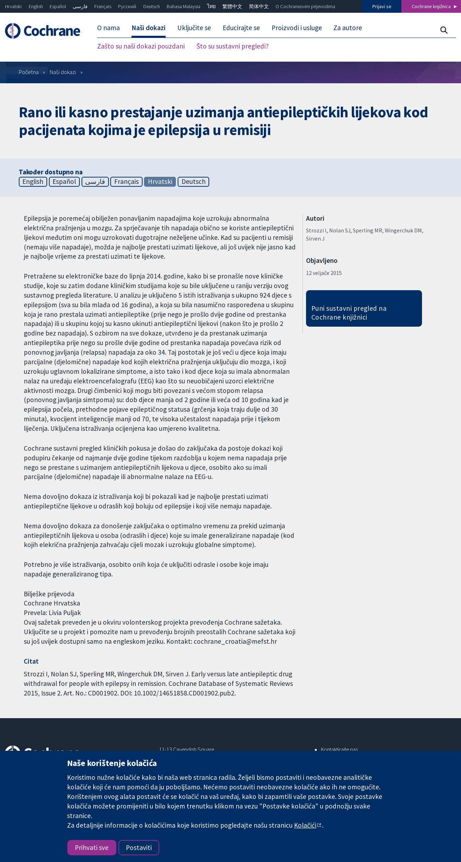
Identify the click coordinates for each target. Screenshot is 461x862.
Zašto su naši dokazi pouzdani (141, 46)
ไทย (211, 6)
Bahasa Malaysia (183, 6)
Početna (29, 71)
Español (58, 6)
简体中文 (259, 6)
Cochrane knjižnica (431, 6)
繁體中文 (232, 6)
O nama (108, 27)
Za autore (347, 27)
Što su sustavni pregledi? (232, 46)
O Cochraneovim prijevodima (305, 6)
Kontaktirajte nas (339, 749)
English (36, 6)
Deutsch (151, 6)
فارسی (80, 6)
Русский (127, 6)
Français (102, 6)
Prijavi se (381, 6)
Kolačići (305, 825)
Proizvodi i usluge (297, 27)
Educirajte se (241, 27)
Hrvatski (13, 6)
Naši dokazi (149, 27)
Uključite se (194, 27)
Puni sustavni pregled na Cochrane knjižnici (349, 312)
